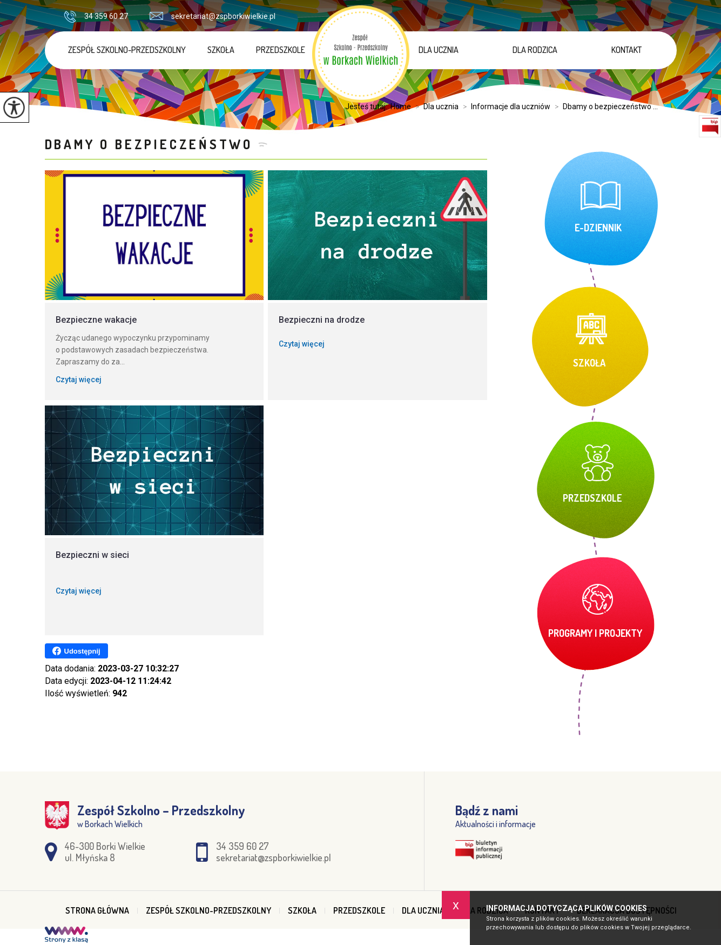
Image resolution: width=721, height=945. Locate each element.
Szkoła (220, 49)
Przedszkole (280, 49)
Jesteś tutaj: (367, 106)
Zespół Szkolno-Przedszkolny (127, 49)
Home (400, 106)
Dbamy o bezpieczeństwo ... (604, 106)
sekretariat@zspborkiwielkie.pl (212, 16)
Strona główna (97, 910)
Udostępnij (76, 651)
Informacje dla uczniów (504, 106)
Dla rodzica (535, 49)
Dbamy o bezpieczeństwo (149, 144)
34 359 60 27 (96, 17)
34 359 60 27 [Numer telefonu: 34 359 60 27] (242, 846)
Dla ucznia (439, 49)
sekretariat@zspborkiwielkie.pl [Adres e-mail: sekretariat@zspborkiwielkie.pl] (273, 857)
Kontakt (626, 49)
